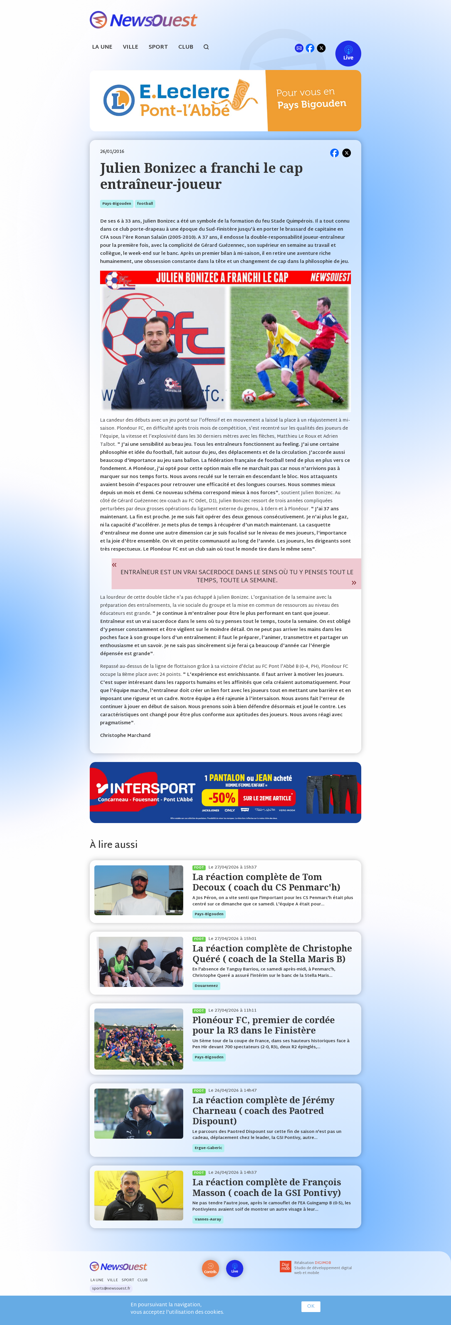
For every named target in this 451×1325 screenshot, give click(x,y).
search (209, 47)
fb (309, 48)
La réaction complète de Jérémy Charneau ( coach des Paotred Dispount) (263, 1110)
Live (342, 48)
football (145, 203)
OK (311, 1306)
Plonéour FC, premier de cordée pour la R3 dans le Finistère (263, 1025)
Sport (158, 47)
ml (299, 48)
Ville (130, 47)
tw (321, 48)
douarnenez (206, 986)
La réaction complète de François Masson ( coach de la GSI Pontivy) (266, 1187)
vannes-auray (208, 1219)
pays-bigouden (116, 203)
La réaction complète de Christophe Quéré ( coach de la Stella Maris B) (272, 953)
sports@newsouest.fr (111, 1288)
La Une (102, 47)
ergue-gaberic (208, 1148)
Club (185, 47)
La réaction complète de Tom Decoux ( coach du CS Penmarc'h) (266, 882)
